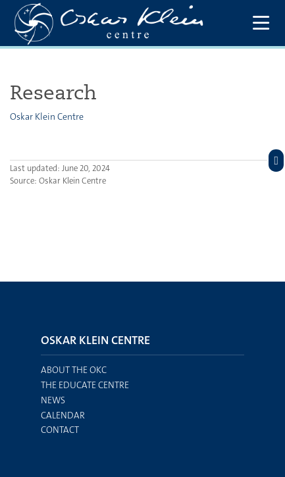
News (53, 400)
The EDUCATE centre (85, 385)
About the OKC (74, 370)
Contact (60, 430)
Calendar (63, 415)
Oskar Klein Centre (47, 116)
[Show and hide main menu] (261, 23)
